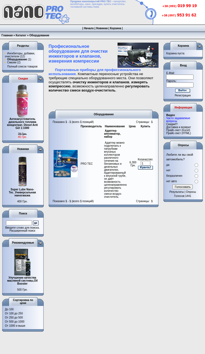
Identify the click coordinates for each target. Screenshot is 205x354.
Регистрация (183, 95)
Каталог (21, 35)
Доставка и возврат (178, 127)
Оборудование (39, 35)
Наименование (115, 126)
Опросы (191, 191)
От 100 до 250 (14, 313)
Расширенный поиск (22, 230)
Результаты (176, 191)
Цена (132, 126)
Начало (89, 28)
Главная (7, 35)
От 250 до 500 (14, 317)
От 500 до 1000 (14, 321)
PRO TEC (87, 163)
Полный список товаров (22, 66)
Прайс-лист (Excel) (178, 130)
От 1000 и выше (15, 325)
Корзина (115, 28)
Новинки (102, 28)
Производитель (91, 126)
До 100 (9, 309)
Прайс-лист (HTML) (178, 133)
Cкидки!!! (171, 124)
